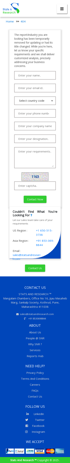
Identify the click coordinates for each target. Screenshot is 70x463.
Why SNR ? (35, 344)
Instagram (35, 432)
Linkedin (35, 414)
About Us (35, 332)
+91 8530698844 (35, 318)
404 (23, 21)
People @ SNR (35, 338)
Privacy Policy (35, 373)
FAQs (35, 390)
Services (35, 350)
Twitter (35, 420)
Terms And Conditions (35, 378)
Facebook (35, 426)
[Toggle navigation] (62, 9)
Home (10, 21)
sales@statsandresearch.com (35, 314)
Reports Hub (35, 356)
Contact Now (35, 199)
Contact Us (35, 268)
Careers (35, 384)
